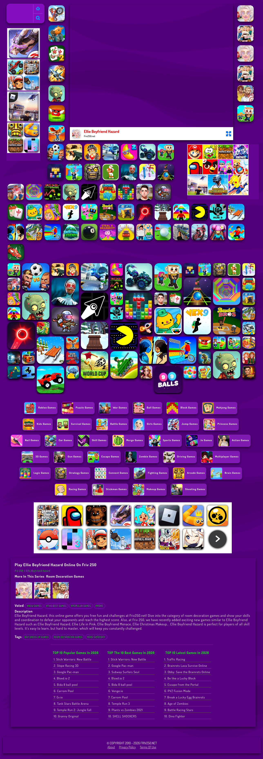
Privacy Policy (127, 747)
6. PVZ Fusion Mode (177, 691)
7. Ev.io (58, 697)
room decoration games (65, 576)
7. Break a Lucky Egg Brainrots (184, 697)
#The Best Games (56, 605)
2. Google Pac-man (121, 666)
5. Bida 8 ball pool (66, 685)
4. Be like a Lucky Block (180, 678)
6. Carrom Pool (64, 691)
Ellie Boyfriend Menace (114, 624)
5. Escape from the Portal (181, 685)
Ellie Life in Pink (84, 624)
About (111, 747)
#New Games (34, 605)
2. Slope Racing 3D (66, 666)
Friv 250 (13, 6)
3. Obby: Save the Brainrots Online (187, 672)
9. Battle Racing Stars (178, 710)
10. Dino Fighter (174, 716)
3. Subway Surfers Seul (123, 672)
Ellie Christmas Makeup (150, 624)
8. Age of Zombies (176, 704)
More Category (96, 637)
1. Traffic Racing (174, 659)
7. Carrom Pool (118, 697)
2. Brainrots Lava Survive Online (185, 666)
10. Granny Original (66, 716)
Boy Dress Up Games (37, 637)
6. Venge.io (115, 691)
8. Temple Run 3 (119, 704)
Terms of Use (148, 747)
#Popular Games (81, 605)
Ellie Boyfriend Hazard (38, 570)
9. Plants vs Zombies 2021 (125, 710)
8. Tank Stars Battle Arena (71, 704)
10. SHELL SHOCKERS (122, 716)
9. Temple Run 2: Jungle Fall (72, 710)
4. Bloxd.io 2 (62, 678)
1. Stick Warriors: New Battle (72, 659)
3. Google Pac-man (66, 672)
